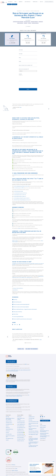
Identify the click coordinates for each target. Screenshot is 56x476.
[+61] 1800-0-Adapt (31, 418)
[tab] (12, 39)
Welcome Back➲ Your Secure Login (11, 386)
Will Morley (13, 464)
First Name (21, 49)
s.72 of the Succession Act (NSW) (19, 187)
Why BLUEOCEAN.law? (9, 429)
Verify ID (7, 440)
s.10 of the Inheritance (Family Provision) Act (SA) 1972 (22, 198)
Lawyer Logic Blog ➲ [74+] (21, 424)
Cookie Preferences (43, 438)
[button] (10, 2)
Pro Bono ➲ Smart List (20, 440)
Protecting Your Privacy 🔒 (10, 424)
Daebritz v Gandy (14, 240)
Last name (20, 53)
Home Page (7, 416)
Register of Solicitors (15, 470)
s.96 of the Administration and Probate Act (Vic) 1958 (21, 186)
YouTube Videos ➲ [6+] (20, 430)
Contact (9, 4)
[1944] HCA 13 (18, 288)
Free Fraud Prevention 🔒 (21, 434)
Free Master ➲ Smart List (21, 439)
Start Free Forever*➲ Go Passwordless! (11, 361)
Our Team (7, 432)
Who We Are (8, 427)
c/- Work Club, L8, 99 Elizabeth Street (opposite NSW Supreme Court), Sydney (33, 439)
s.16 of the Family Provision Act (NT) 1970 (20, 194)
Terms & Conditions (43, 425)
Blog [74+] (41, 1)
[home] (2, 2)
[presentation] (25, 84)
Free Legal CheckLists (49, 1)
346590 (16, 468)
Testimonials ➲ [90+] (9, 422)
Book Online (14, 4)
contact (19, 228)
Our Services (8, 430)
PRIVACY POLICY (43, 427)
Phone (20, 61)
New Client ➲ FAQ (8, 434)
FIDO (26, 364)
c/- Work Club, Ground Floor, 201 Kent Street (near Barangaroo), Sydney (33, 443)
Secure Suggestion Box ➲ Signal (33, 434)
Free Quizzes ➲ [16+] (20, 429)
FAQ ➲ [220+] (19, 416)
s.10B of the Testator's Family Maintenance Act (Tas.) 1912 (22, 199)
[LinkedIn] (40, 416)
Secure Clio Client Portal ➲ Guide (33, 421)
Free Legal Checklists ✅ (20, 432)
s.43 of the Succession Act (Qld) (18, 191)
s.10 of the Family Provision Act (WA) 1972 (20, 196)
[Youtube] (42, 416)
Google (20, 107)
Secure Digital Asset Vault (9, 438)
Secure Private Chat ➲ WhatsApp (33, 431)
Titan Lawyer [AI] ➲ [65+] (21, 422)
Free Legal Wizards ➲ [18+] (21, 427)
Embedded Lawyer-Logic (17, 174)
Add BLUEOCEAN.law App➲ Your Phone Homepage (12, 401)
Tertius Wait (18, 395)
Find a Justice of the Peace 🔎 (21, 435)
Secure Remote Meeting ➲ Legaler (33, 432)
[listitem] (28, 105)
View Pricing (33, 471)
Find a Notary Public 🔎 (20, 437)
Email (20, 57)
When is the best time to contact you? (25, 65)
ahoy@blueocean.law (32, 416)
